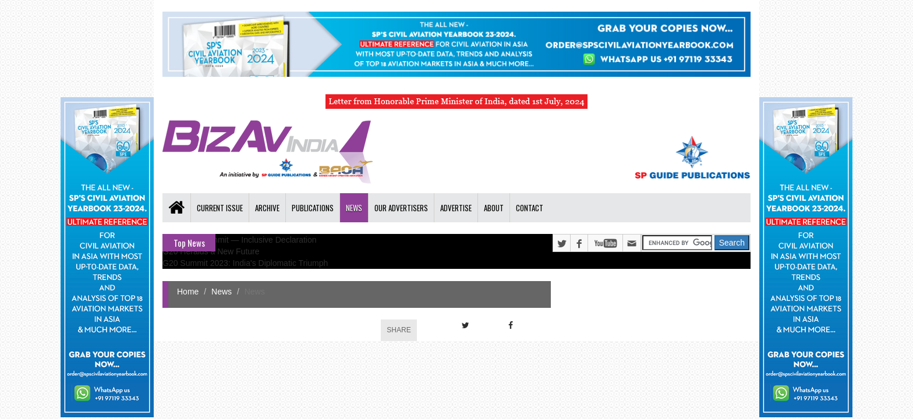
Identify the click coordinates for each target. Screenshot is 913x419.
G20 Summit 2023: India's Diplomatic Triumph (245, 263)
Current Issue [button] (220, 208)
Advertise (456, 208)
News (354, 208)
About (494, 208)
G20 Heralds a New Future (211, 251)
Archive (267, 208)
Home (188, 291)
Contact (529, 208)
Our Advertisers (401, 208)
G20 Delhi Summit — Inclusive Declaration (239, 239)
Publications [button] (313, 208)
